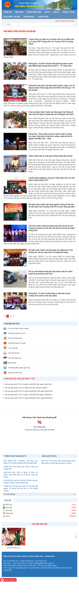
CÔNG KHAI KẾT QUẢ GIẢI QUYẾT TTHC (19, 379)
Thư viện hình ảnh (39, 524)
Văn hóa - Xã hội (68, 12)
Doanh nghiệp (28, 17)
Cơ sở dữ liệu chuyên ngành (16, 328)
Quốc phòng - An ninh (11, 17)
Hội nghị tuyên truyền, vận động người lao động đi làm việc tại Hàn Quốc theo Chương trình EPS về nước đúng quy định (51, 205)
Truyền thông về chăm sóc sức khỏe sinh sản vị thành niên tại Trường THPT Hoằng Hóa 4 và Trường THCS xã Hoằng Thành (51, 41)
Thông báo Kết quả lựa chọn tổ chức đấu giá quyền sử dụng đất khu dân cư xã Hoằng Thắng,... (21, 488)
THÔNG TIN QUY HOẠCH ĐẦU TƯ (15, 456)
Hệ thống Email (11, 353)
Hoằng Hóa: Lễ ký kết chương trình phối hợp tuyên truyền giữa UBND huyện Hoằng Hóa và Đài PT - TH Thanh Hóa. (50, 64)
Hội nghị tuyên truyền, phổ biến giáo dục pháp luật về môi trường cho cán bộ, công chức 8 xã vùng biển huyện (50, 251)
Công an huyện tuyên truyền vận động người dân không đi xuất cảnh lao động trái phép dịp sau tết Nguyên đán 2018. (51, 113)
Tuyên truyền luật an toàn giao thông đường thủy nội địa (50, 156)
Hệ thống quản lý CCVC (14, 333)
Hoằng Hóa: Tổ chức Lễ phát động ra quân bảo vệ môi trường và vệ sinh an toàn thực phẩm (49, 294)
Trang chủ (7, 12)
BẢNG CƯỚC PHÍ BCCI (49, 456)
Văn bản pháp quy (12, 358)
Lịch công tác (10, 348)
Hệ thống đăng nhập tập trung (16, 368)
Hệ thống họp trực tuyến (14, 343)
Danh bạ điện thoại (12, 373)
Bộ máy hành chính (34, 12)
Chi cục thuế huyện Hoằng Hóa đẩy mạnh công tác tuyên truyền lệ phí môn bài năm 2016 (50, 272)
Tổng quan (19, 12)
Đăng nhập (9, 363)
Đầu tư (47, 12)
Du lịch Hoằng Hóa (12, 338)
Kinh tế (56, 12)
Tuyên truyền (43, 17)
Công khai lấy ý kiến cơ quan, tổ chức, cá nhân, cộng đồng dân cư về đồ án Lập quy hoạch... (21, 474)
